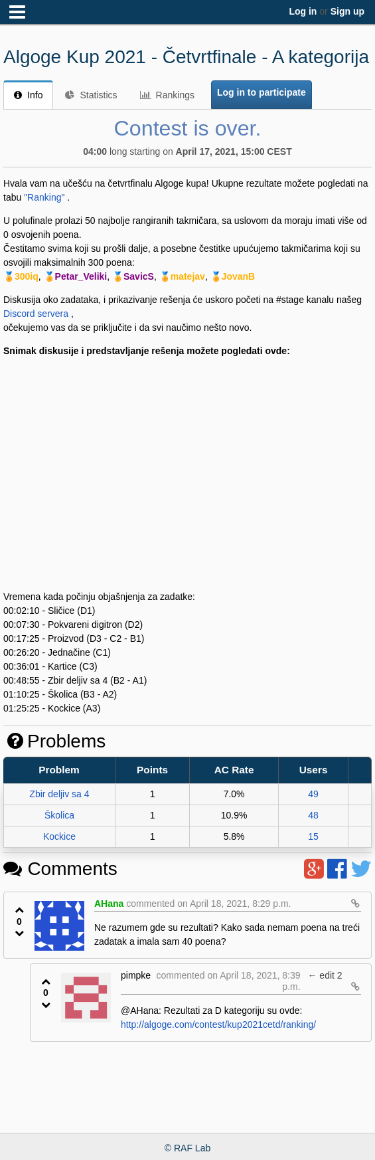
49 (313, 794)
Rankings (167, 95)
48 (313, 815)
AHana (108, 903)
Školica (59, 815)
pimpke (136, 975)
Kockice (59, 836)
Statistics (91, 95)
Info (28, 95)
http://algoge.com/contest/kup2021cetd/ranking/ (218, 1024)
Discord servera (35, 313)
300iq (26, 276)
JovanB (239, 276)
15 (313, 836)
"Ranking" (44, 197)
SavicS (138, 276)
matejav (188, 276)
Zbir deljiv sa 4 (59, 794)
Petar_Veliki (81, 276)
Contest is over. (188, 128)
